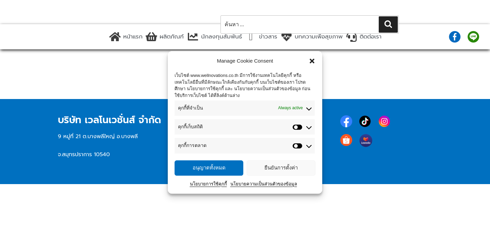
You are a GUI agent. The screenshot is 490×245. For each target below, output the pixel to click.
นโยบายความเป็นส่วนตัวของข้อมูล (263, 183)
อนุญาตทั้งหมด (209, 167)
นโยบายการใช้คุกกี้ (208, 183)
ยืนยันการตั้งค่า (281, 167)
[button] (312, 61)
